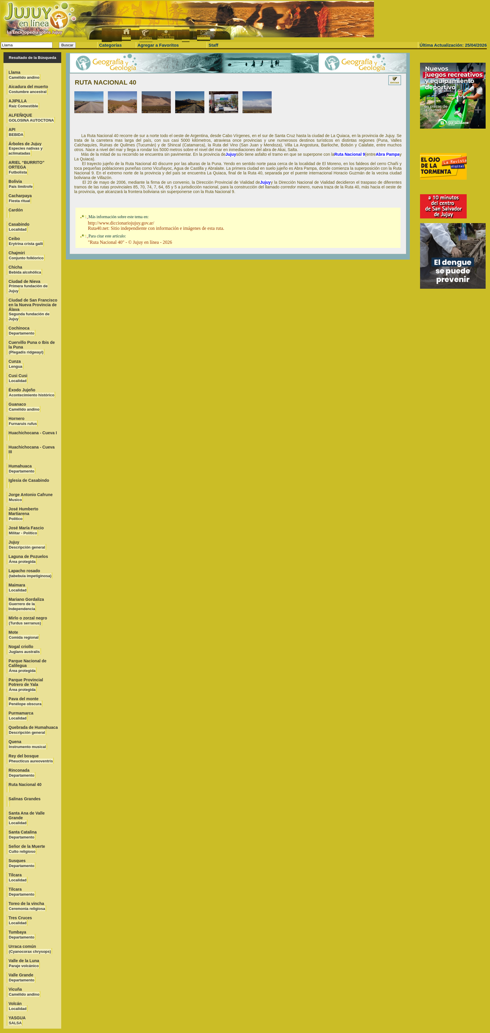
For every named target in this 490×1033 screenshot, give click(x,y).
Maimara (17, 587)
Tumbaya (21, 934)
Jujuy (26, 544)
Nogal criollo (24, 649)
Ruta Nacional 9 (349, 154)
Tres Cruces (20, 920)
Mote (23, 635)
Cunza (15, 364)
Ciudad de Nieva (28, 286)
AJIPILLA (23, 103)
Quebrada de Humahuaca (33, 730)
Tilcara (17, 877)
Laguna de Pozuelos (28, 559)
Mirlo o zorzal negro (27, 620)
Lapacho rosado (30, 573)
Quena (27, 744)
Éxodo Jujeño (31, 392)
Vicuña (24, 992)
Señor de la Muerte (26, 849)
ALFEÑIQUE (31, 117)
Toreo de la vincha (26, 906)
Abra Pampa (388, 154)
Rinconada (21, 773)
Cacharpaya (19, 198)
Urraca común (29, 949)
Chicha (24, 269)
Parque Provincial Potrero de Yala (25, 684)
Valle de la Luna (23, 963)
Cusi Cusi (17, 378)
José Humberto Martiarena (23, 514)
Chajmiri (26, 255)
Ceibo (25, 241)
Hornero (22, 421)
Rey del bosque (30, 758)
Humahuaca (21, 468)
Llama (24, 75)
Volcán (17, 1006)
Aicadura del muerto (28, 89)
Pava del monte (25, 701)
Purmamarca (20, 715)
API (16, 132)
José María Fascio (26, 530)
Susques (21, 863)
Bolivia (20, 184)
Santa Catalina (22, 834)
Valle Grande (21, 977)
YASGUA (17, 1020)
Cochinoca (21, 330)
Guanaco (24, 407)
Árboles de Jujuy (25, 148)
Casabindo (18, 227)
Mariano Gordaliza (26, 604)
